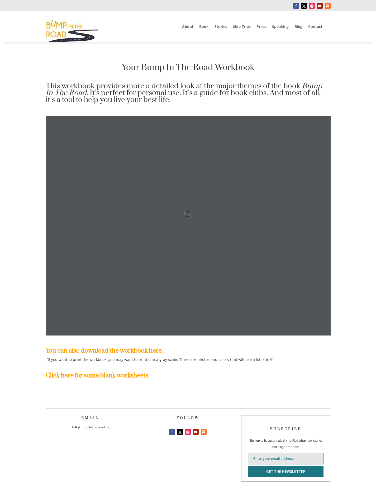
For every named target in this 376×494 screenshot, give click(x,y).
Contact (315, 27)
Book (204, 27)
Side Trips (242, 27)
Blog (298, 27)
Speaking (280, 27)
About (187, 27)
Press (261, 27)
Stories (221, 27)
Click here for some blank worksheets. (97, 376)
